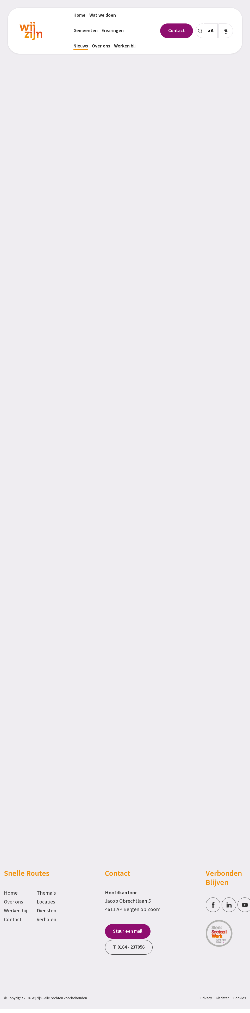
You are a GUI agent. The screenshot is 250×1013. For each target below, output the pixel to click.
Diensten (46, 910)
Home (10, 893)
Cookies (239, 998)
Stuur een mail (127, 931)
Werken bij (15, 910)
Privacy (206, 998)
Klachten (222, 998)
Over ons (13, 902)
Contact (13, 919)
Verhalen (46, 919)
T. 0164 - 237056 (129, 947)
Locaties (46, 902)
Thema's (46, 893)
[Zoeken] (199, 30)
